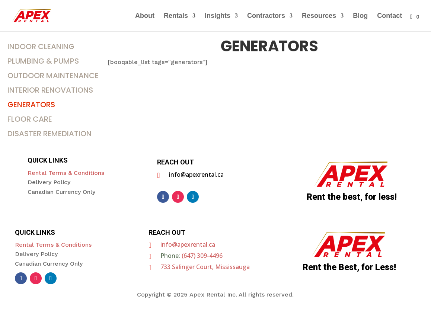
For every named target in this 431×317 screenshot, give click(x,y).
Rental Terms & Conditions (66, 172)
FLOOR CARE (29, 119)
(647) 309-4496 (202, 256)
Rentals (176, 16)
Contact (389, 16)
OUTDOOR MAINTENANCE (53, 75)
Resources (319, 16)
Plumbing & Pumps (43, 61)
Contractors (266, 16)
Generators (31, 104)
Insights (217, 16)
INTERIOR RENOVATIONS (50, 90)
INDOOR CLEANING (40, 46)
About (144, 16)
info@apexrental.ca (187, 244)
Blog (360, 16)
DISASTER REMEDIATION (49, 133)
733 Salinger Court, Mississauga (205, 267)
